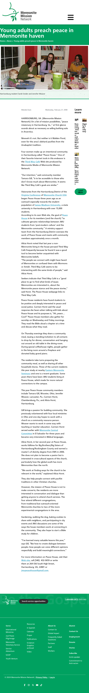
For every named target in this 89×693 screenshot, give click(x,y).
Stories (72, 648)
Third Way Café (32, 162)
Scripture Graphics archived (30, 645)
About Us (52, 626)
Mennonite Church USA (55, 195)
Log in (52, 677)
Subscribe (73, 653)
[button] (81, 191)
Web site (25, 560)
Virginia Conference (31, 195)
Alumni (72, 626)
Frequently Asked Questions (55, 638)
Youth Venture (11, 659)
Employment (74, 637)
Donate (72, 642)
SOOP (8, 655)
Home (2, 41)
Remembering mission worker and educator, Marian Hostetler (77, 136)
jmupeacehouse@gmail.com (34, 571)
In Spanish (31, 628)
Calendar (30, 632)
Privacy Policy (42, 677)
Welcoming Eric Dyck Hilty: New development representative (77, 171)
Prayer (29, 635)
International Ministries (11, 631)
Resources (31, 624)
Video (29, 652)
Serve (8, 626)
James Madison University (47, 205)
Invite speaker (74, 657)
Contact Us (52, 630)
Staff (50, 647)
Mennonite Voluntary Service (13, 643)
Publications (32, 639)
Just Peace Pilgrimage (10, 637)
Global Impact (53, 633)
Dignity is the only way (84, 128)
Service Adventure (10, 650)
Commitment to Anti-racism (75, 662)
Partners (51, 643)
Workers (51, 651)
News (9, 41)
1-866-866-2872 (71, 599)
